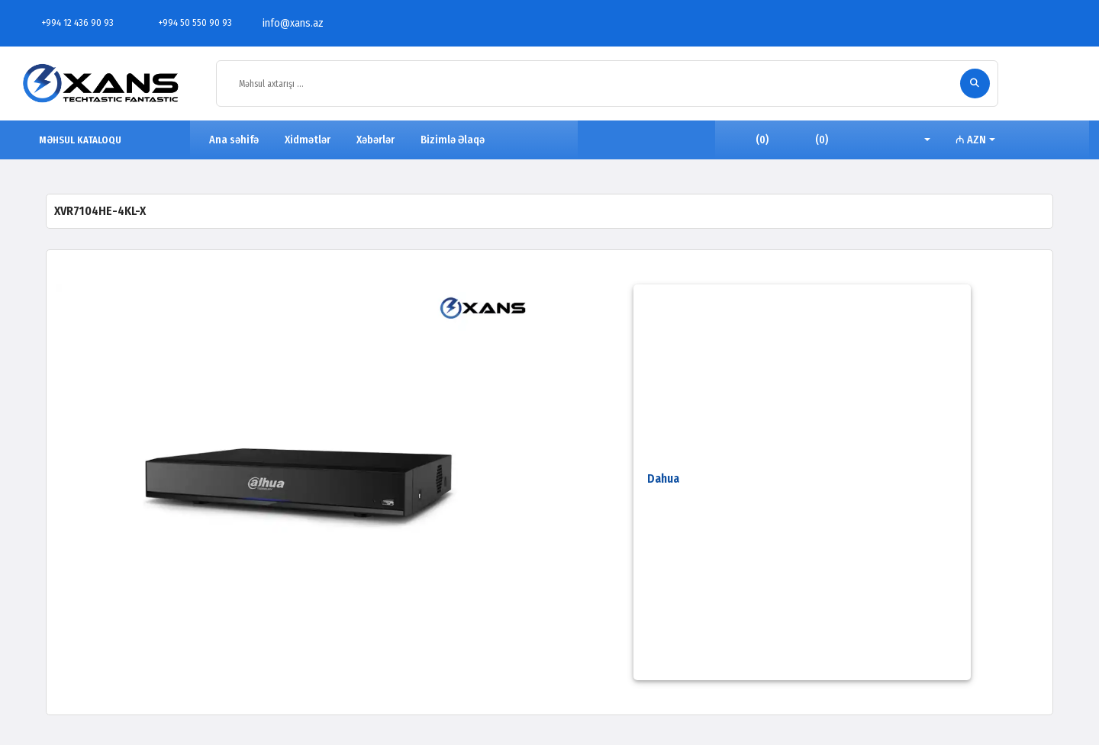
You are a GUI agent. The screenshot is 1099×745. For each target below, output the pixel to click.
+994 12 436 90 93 (69, 23)
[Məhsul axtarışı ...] (592, 84)
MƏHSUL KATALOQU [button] (72, 140)
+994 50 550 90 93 (186, 23)
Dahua (663, 478)
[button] (915, 140)
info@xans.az (285, 23)
